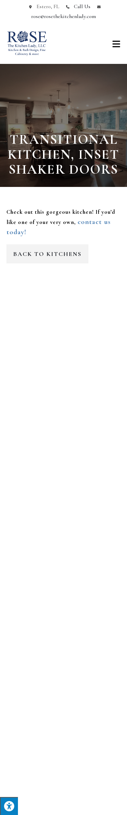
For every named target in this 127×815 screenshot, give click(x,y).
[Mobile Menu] (116, 43)
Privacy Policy (49, 807)
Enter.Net (53, 801)
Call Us (82, 6)
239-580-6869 (63, 568)
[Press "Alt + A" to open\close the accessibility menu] (9, 806)
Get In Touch (63, 497)
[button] (8, 357)
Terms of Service (79, 807)
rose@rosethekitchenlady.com (63, 16)
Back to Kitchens (47, 254)
